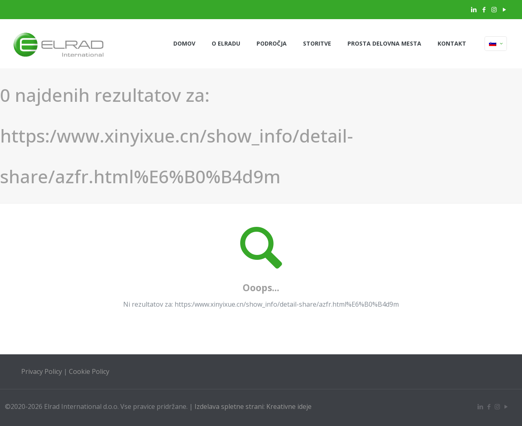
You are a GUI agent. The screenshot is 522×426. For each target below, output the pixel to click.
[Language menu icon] (495, 43)
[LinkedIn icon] (474, 9)
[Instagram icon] (494, 9)
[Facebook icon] (484, 9)
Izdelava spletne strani (229, 406)
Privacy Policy (41, 371)
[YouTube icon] (504, 9)
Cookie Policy (89, 371)
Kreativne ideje (289, 406)
